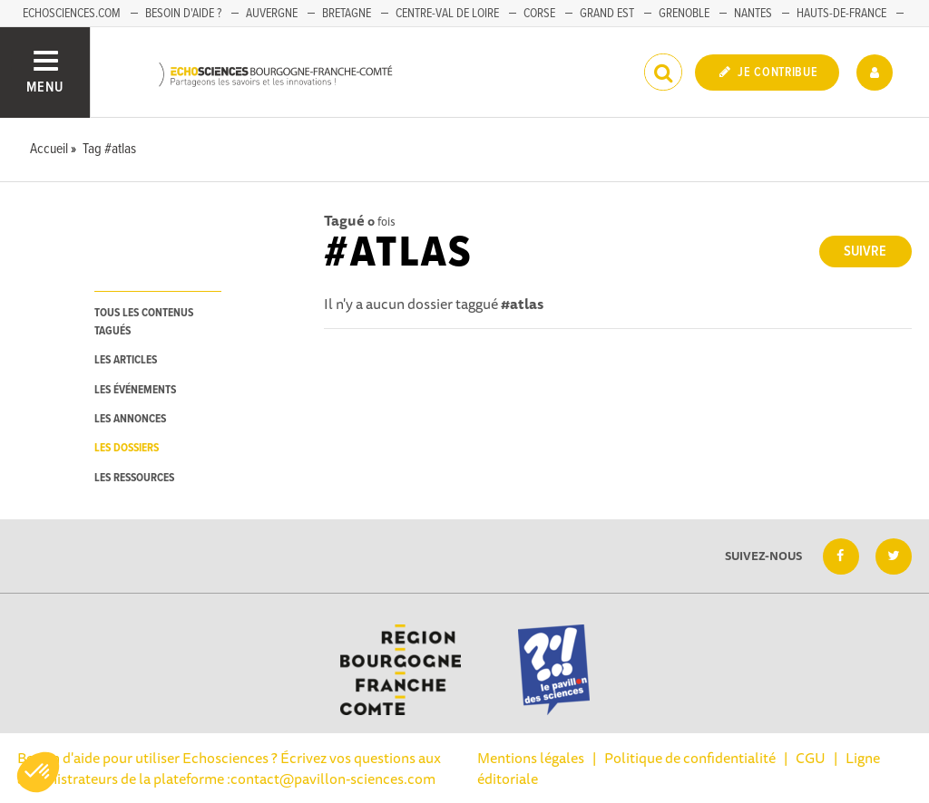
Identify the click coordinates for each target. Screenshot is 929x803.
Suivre (865, 251)
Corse (539, 13)
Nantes (753, 13)
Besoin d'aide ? (183, 13)
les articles (125, 360)
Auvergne (272, 13)
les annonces (130, 419)
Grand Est (607, 13)
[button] (38, 772)
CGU (811, 757)
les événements (135, 390)
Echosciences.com (72, 13)
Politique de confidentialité (690, 757)
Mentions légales (530, 757)
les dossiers (126, 448)
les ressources (134, 478)
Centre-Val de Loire (447, 13)
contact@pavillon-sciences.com (332, 778)
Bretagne (346, 13)
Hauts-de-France (841, 13)
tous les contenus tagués (143, 321)
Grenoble (684, 13)
